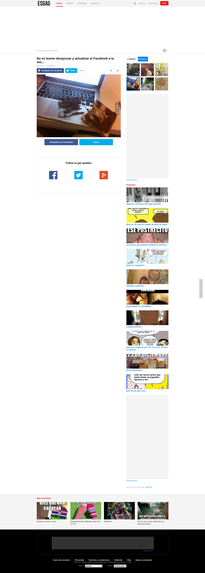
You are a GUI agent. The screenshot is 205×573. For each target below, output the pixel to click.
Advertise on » (148, 551)
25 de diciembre (134, 370)
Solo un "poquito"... (136, 265)
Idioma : (82, 566)
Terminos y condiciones (99, 560)
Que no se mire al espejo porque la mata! (146, 224)
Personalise (165, 50)
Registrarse (152, 3)
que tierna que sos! (136, 390)
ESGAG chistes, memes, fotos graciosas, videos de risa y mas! (46, 3)
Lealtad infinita (133, 327)
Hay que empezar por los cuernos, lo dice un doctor (147, 348)
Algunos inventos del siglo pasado (143, 204)
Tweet (72, 70)
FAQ (129, 560)
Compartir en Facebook (51, 70)
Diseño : (110, 566)
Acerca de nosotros (61, 560)
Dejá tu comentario (144, 560)
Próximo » (142, 59)
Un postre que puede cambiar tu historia (146, 245)
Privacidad (79, 560)
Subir (164, 3)
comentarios (50, 66)
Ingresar (142, 3)
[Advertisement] (102, 27)
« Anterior (131, 59)
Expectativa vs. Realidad (138, 306)
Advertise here (131, 180)
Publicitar (118, 560)
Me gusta (111, 70)
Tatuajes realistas (135, 286)
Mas (82, 70)
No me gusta (118, 70)
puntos (40, 66)
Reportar (148, 487)
